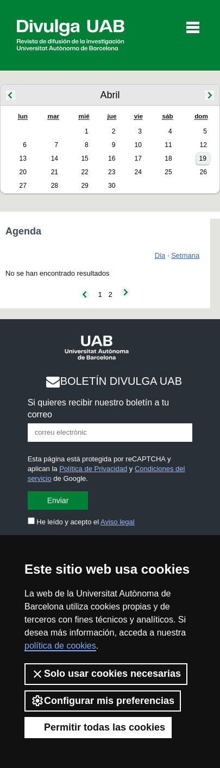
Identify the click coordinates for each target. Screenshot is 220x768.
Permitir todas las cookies (98, 727)
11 (168, 145)
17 (138, 158)
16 (111, 158)
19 (202, 158)
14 (54, 158)
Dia (160, 255)
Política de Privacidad (93, 469)
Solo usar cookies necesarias (106, 674)
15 (84, 158)
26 (202, 172)
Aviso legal (117, 522)
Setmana (185, 255)
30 (111, 185)
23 (111, 172)
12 (202, 145)
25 (168, 172)
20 (23, 172)
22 (84, 172)
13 (23, 158)
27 (23, 185)
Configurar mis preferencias (102, 700)
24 (138, 172)
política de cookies (60, 645)
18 (168, 158)
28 (54, 185)
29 (84, 185)
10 (138, 145)
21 (54, 172)
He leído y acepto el (81, 522)
